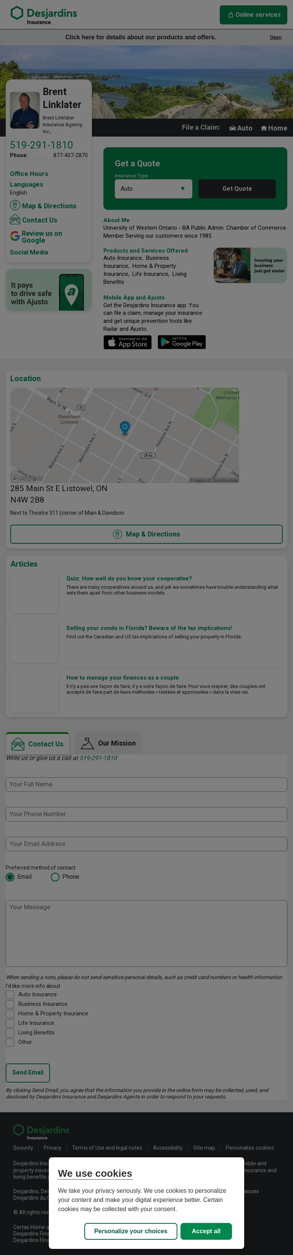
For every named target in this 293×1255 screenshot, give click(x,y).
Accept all (206, 1231)
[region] (146, 1203)
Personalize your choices (130, 1231)
